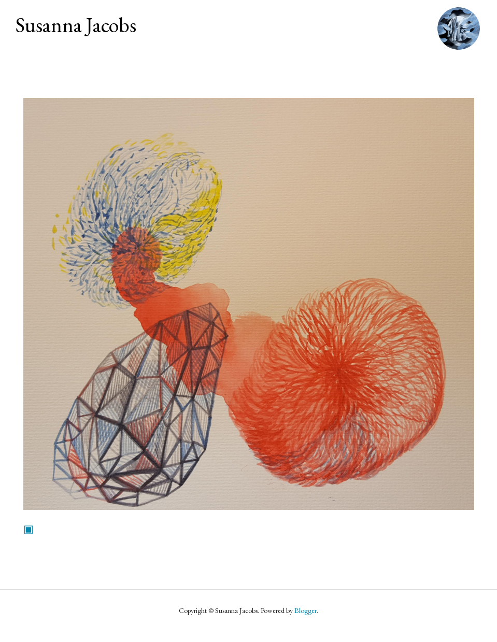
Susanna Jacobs (76, 24)
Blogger (305, 610)
